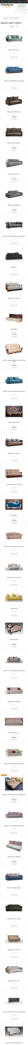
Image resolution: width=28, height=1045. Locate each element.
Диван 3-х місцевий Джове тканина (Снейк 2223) (14, 360)
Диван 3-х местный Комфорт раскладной (14, 391)
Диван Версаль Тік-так (14, 981)
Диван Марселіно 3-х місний (14, 484)
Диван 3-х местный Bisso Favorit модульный (14, 794)
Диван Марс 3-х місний (14, 453)
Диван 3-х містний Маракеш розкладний (14, 670)
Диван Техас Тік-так (14, 50)
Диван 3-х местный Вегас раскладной (14, 546)
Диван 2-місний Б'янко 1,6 (14, 112)
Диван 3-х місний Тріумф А (14, 888)
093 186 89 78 (21, 6)
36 (17, 26)
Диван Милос (14, 329)
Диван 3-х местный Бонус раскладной (14, 825)
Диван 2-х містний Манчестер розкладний (14, 1012)
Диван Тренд (14, 608)
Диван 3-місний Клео (14, 174)
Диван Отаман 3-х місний (14, 919)
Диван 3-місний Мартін (14, 205)
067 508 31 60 (21, 5)
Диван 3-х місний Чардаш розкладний (14, 763)
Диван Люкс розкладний (14, 701)
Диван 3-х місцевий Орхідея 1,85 (14, 1043)
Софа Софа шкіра (14, 639)
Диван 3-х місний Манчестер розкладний (14, 236)
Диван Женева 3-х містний (14, 577)
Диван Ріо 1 (14, 267)
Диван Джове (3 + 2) (14, 732)
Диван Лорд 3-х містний (14, 950)
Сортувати (12, 26)
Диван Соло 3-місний (14, 298)
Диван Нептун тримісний (14, 856)
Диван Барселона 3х (14, 422)
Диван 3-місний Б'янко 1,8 (14, 143)
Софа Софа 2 (14, 515)
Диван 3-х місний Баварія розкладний (14, 81)
